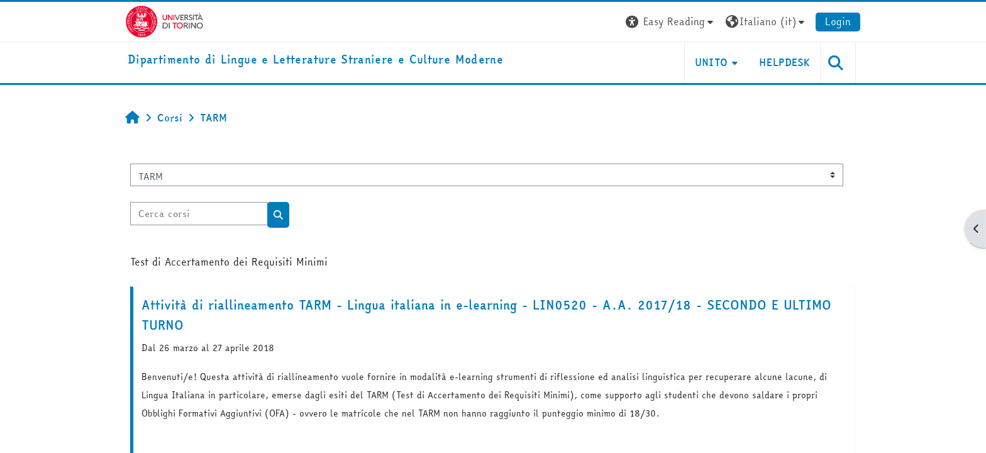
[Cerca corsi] (199, 213)
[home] (315, 60)
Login (838, 21)
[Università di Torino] (164, 20)
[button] (671, 21)
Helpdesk (784, 62)
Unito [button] (711, 62)
